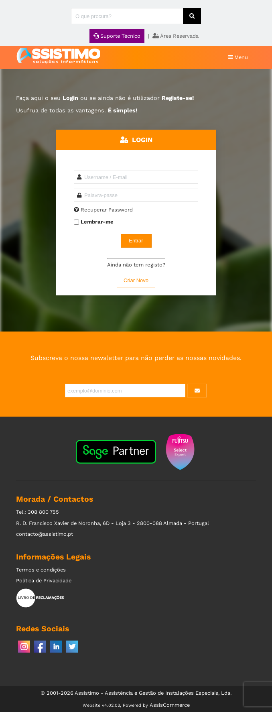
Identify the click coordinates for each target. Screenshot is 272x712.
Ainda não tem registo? (136, 265)
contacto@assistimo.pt (44, 534)
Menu (238, 57)
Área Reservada (175, 36)
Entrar (136, 241)
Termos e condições (41, 570)
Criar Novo (136, 280)
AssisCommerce (170, 705)
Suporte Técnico (116, 36)
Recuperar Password (107, 210)
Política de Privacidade (43, 581)
